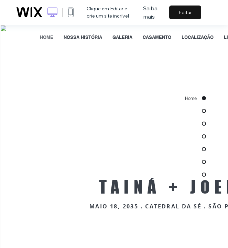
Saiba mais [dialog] (150, 12)
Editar (185, 12)
